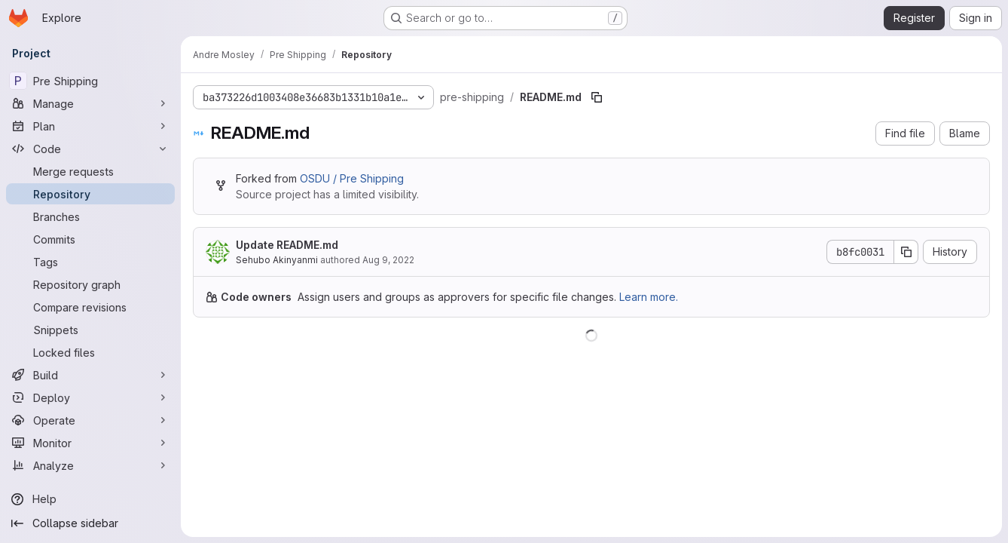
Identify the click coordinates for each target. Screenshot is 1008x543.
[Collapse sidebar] (90, 523)
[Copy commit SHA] (906, 252)
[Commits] (90, 239)
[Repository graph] (90, 284)
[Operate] (90, 420)
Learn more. (648, 296)
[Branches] (90, 216)
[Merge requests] (90, 171)
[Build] (90, 374)
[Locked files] (90, 352)
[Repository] (90, 193)
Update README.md (287, 244)
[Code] (90, 148)
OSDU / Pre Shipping (352, 178)
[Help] (90, 499)
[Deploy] (90, 397)
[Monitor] (90, 442)
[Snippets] (90, 329)
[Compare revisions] (90, 307)
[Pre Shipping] (90, 80)
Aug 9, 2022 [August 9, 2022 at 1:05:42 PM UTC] (388, 259)
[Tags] (90, 261)
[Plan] (90, 126)
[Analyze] (90, 465)
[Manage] (90, 103)
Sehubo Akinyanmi (277, 259)
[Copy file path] (597, 97)
